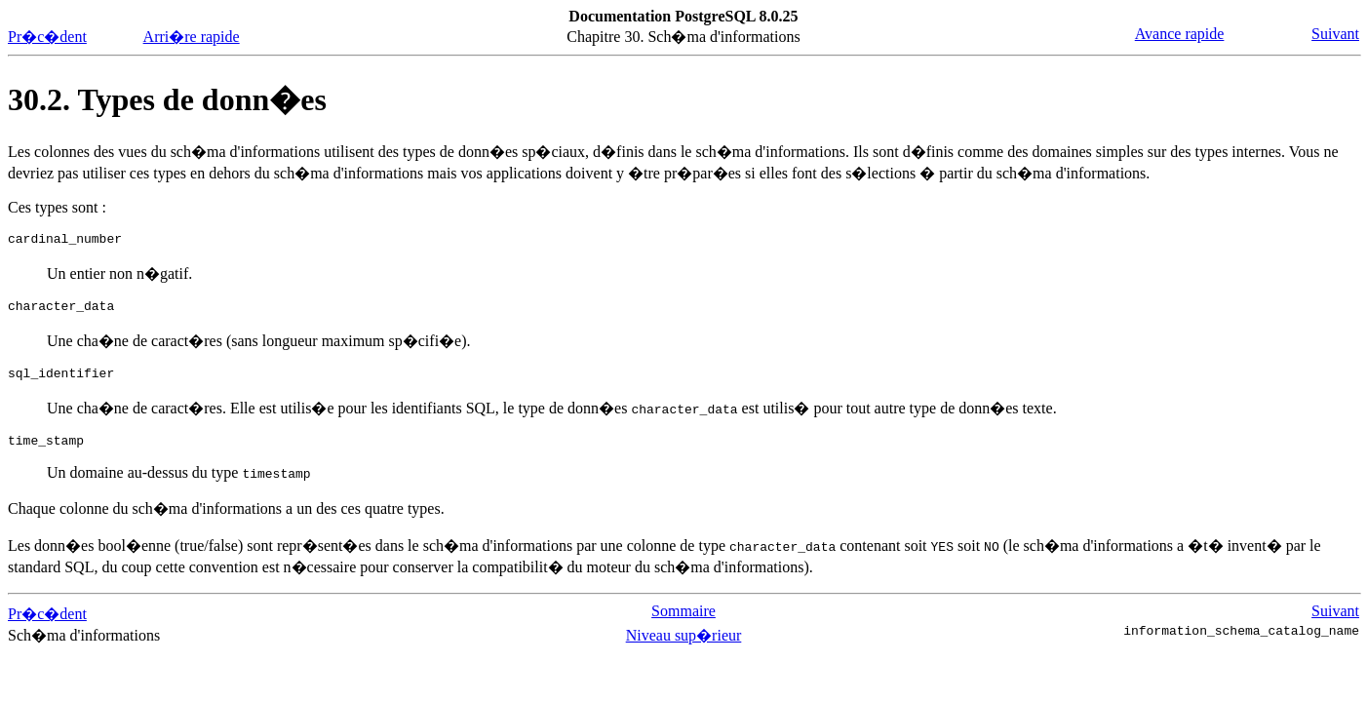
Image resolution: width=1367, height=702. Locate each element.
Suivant (1335, 33)
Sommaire (683, 622)
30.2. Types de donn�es (167, 99)
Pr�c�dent (47, 36)
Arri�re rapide (191, 36)
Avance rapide (1180, 33)
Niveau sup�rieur (684, 647)
